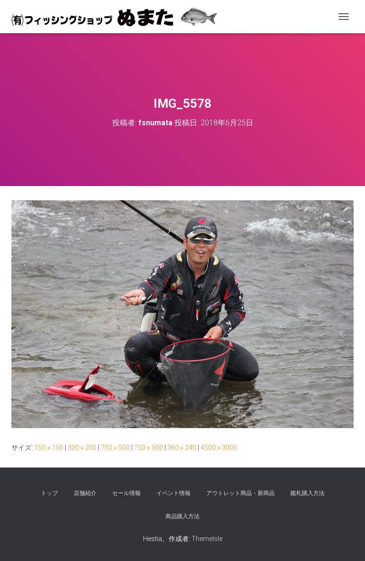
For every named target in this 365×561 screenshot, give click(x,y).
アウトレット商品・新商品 (240, 493)
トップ (49, 493)
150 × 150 (48, 447)
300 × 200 (81, 447)
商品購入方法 (182, 516)
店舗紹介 (85, 493)
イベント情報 (173, 493)
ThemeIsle (207, 538)
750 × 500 (115, 447)
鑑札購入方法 (307, 493)
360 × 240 (181, 447)
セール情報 (126, 493)
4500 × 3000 (219, 447)
